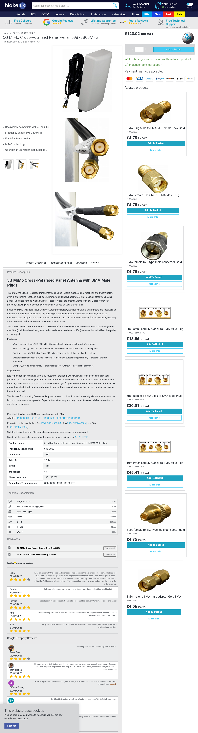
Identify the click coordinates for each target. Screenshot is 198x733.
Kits (147, 14)
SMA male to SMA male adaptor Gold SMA (154, 596)
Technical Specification (60, 262)
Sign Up (136, 7)
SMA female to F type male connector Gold (154, 262)
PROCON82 (48, 418)
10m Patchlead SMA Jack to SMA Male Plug (155, 463)
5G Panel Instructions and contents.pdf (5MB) (36, 554)
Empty (174, 7)
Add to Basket (173, 49)
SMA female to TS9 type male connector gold (156, 529)
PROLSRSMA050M (77, 423)
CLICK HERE (81, 437)
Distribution (77, 14)
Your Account (141, 4)
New (158, 14)
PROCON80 (23, 418)
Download (110, 548)
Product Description (36, 262)
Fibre (135, 14)
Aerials (20, 14)
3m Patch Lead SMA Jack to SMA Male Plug (155, 329)
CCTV (45, 14)
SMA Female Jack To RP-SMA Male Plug (153, 195)
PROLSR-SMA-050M (136, 400)
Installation (98, 14)
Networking (118, 14)
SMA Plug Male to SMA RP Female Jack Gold (156, 128)
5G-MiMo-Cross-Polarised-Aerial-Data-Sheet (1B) (38, 548)
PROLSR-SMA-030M (136, 333)
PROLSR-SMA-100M (136, 467)
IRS (33, 14)
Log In (142, 7)
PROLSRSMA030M (51, 423)
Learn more (22, 718)
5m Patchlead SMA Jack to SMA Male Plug (154, 396)
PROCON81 (36, 418)
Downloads (81, 262)
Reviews (94, 262)
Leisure (59, 14)
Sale (179, 14)
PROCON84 (74, 418)
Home (5, 33)
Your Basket (169, 4)
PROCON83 (61, 418)
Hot (168, 14)
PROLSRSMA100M (17, 427)
